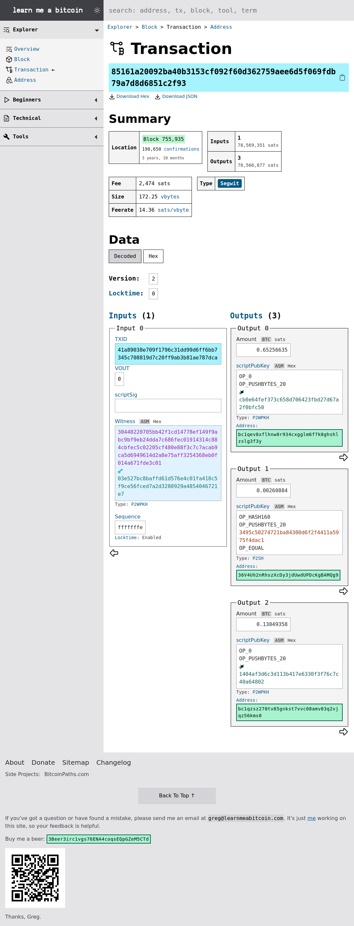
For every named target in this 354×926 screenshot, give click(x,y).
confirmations (182, 149)
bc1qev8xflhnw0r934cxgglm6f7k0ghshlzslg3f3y (288, 438)
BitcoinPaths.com (66, 774)
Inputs (123, 315)
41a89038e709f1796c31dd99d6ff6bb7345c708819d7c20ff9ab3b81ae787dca (167, 354)
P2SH (258, 558)
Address (221, 27)
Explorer (119, 27)
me (311, 818)
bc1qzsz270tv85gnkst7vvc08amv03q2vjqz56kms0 (288, 712)
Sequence (127, 517)
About (14, 762)
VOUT (122, 368)
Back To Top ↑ (177, 796)
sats (279, 339)
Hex (153, 256)
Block (149, 27)
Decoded (125, 256)
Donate (43, 762)
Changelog (113, 762)
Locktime (124, 293)
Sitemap (75, 762)
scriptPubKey (253, 366)
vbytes (170, 197)
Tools (20, 136)
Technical (27, 118)
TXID (121, 339)
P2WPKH (139, 504)
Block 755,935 (163, 139)
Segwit (229, 183)
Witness (125, 421)
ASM (145, 421)
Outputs (246, 315)
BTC (266, 339)
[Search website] (229, 10)
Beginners (27, 100)
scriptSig (126, 395)
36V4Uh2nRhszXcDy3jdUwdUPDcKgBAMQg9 (288, 575)
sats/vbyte (173, 210)
